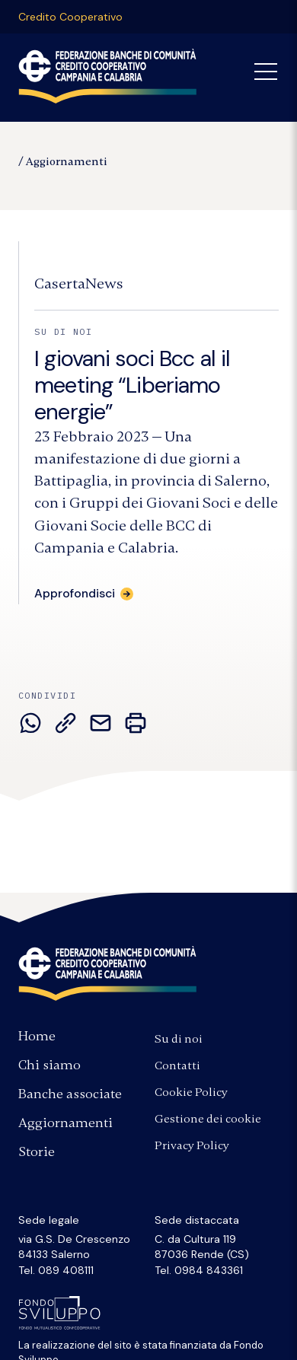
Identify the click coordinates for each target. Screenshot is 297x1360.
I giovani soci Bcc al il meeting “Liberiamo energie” (132, 385)
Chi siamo (49, 1064)
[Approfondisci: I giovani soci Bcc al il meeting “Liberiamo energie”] (83, 593)
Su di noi (179, 1038)
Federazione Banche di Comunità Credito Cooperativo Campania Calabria (107, 76)
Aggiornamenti (66, 161)
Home (37, 1035)
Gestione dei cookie (208, 1118)
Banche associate (70, 1093)
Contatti (177, 1065)
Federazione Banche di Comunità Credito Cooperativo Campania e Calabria (107, 973)
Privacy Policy (192, 1145)
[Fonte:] (78, 283)
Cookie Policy (191, 1092)
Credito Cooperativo (70, 17)
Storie (36, 1151)
